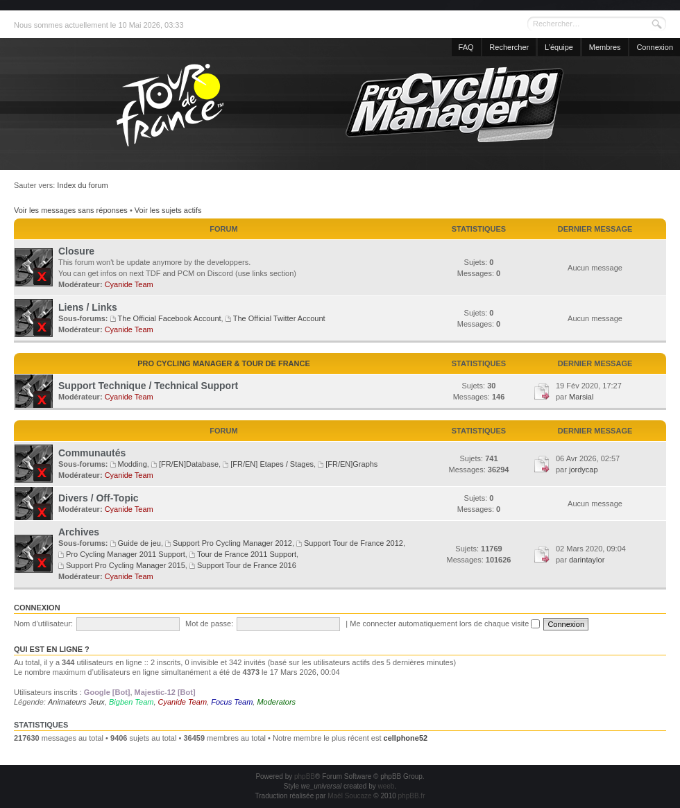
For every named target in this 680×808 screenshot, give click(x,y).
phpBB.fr (411, 796)
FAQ (466, 47)
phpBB (304, 776)
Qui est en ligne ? (52, 649)
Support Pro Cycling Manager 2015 (125, 565)
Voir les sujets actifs (168, 210)
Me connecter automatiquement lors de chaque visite (445, 623)
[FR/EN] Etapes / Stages (272, 464)
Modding (132, 464)
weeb (385, 786)
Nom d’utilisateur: (43, 623)
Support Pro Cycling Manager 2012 (232, 543)
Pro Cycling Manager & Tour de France (223, 363)
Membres (605, 47)
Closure (76, 251)
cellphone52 (406, 738)
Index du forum (82, 185)
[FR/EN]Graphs (351, 464)
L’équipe (559, 47)
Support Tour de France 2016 (246, 565)
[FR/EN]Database (189, 464)
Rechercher (509, 47)
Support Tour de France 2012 (353, 543)
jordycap (583, 469)
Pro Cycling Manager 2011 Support (125, 554)
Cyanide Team (129, 284)
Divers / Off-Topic (98, 498)
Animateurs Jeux (76, 702)
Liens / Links (87, 307)
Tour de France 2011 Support (246, 554)
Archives (78, 532)
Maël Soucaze (349, 796)
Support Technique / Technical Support (148, 385)
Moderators (276, 702)
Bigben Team (131, 702)
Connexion (654, 47)
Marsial (581, 397)
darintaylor (586, 560)
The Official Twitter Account (279, 318)
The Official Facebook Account (169, 318)
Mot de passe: (209, 623)
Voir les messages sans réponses (71, 210)
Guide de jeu (139, 543)
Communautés (92, 452)
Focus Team (232, 702)
